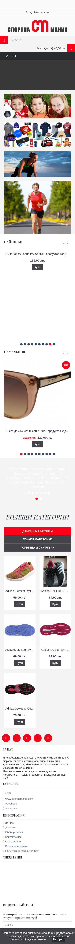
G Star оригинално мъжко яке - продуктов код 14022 (38, 251)
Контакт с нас (12, 834)
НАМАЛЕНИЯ (14, 349)
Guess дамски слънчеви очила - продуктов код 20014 (38, 428)
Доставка (9, 825)
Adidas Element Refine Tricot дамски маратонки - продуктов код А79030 (20, 588)
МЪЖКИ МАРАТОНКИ (37, 537)
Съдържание (12, 839)
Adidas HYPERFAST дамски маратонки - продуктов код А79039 (56, 588)
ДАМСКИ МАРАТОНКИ (37, 529)
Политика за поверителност (21, 848)
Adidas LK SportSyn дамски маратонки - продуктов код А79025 (56, 647)
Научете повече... (36, 939)
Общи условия (13, 829)
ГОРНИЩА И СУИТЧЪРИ (37, 545)
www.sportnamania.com (18, 796)
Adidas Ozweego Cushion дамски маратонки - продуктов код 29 (20, 706)
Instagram (10, 806)
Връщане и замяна (15, 843)
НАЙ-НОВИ (13, 240)
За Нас (8, 820)
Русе (7, 790)
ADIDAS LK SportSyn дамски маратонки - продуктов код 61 (20, 647)
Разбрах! (58, 939)
